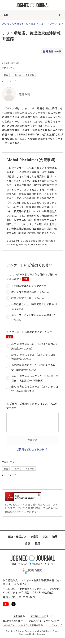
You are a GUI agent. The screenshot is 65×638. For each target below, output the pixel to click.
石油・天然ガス (16, 536)
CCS (45, 536)
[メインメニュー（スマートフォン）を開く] (59, 5)
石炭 (37, 543)
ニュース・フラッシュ (50, 23)
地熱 (55, 536)
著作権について (40, 616)
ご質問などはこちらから (30, 449)
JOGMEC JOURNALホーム (15, 23)
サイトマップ (55, 625)
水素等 (35, 536)
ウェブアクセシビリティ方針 (44, 620)
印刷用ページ (51, 51)
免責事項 (19, 616)
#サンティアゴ (9, 81)
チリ (12, 68)
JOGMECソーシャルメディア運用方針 (23, 625)
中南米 (5, 68)
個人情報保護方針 (13, 620)
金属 (5, 15)
